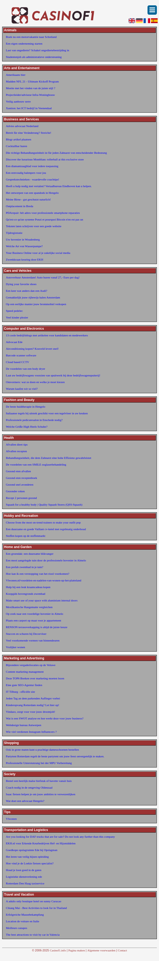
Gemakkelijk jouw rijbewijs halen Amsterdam (33, 297)
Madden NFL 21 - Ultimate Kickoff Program (32, 81)
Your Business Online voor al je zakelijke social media (38, 252)
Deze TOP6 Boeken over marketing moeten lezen (35, 678)
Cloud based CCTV (17, 362)
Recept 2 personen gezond (21, 497)
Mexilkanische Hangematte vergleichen (29, 607)
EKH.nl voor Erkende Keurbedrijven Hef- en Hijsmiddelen (41, 843)
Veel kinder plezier (17, 317)
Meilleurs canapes (16, 928)
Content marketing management (25, 671)
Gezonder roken (15, 491)
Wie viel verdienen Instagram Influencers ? (31, 731)
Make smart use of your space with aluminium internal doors (41, 600)
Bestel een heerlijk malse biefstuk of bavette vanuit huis (39, 780)
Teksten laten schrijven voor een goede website (33, 226)
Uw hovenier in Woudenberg (23, 239)
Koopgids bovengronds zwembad (25, 593)
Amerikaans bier (15, 74)
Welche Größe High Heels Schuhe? (27, 426)
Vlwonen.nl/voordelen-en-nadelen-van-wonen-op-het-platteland (43, 580)
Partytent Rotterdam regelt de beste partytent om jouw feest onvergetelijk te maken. (55, 756)
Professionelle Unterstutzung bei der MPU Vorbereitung (39, 763)
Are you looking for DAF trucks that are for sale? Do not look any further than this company (60, 836)
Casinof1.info (58, 950)
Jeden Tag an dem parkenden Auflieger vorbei (33, 698)
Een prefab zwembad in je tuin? (24, 567)
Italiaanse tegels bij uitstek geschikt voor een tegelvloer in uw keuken (47, 413)
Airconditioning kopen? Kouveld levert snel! (32, 348)
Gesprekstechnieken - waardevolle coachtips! (32, 179)
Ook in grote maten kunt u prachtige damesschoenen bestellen (42, 749)
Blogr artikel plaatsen (18, 139)
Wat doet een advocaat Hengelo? (25, 800)
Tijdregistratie (14, 232)
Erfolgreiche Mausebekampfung (25, 914)
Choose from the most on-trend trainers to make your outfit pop (43, 522)
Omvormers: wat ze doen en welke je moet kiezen (35, 382)
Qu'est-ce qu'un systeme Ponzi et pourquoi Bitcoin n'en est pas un (44, 219)
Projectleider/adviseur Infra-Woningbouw (30, 94)
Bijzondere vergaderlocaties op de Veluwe (30, 665)
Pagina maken (76, 950)
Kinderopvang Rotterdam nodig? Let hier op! (32, 705)
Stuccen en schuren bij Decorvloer (26, 633)
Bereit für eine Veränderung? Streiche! (28, 132)
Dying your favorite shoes (21, 284)
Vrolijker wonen (15, 647)
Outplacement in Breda (19, 206)
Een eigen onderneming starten (24, 43)
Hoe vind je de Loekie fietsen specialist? (29, 863)
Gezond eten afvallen (18, 471)
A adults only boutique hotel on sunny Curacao (33, 901)
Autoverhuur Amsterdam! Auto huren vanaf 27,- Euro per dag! (43, 277)
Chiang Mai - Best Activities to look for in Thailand (36, 907)
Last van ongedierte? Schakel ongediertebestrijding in (37, 50)
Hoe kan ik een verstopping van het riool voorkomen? (37, 573)
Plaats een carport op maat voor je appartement (33, 620)
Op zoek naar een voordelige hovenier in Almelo (34, 613)
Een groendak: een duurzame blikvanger (29, 553)
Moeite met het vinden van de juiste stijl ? (30, 88)
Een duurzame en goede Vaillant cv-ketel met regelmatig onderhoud (46, 529)
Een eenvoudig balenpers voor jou (26, 172)
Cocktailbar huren (16, 146)
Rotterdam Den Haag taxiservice (25, 883)
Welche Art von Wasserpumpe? (24, 246)
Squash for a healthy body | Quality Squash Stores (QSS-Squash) (44, 504)
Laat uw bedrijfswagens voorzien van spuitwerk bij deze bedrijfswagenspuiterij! (53, 375)
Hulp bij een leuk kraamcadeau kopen (28, 587)
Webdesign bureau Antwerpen (23, 725)
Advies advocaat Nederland (22, 126)
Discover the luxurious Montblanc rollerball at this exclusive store (45, 159)
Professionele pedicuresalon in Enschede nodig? (34, 420)
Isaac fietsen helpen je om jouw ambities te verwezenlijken (40, 794)
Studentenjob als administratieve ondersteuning (34, 56)
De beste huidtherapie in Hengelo (25, 406)
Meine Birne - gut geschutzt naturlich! (28, 199)
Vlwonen (11, 818)
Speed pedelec (14, 310)
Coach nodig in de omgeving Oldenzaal (29, 787)
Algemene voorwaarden (101, 950)
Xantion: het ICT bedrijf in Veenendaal (29, 108)
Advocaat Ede (14, 342)
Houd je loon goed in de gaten (23, 870)
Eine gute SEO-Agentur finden (24, 685)
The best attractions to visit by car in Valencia (33, 934)
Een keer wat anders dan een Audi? (26, 290)
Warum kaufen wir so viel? (22, 388)
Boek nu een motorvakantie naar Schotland (31, 36)
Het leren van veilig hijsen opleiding (27, 856)
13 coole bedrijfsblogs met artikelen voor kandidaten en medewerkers (47, 335)
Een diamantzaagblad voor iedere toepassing (32, 166)
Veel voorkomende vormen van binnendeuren (32, 640)
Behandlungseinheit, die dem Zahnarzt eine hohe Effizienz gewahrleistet (48, 457)
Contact (122, 950)
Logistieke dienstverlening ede (24, 876)
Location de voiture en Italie (22, 921)
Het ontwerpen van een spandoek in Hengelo (32, 192)
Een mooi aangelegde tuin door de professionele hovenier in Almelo (46, 560)
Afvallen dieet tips (17, 444)
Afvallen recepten (16, 451)
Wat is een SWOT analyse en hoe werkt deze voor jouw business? (44, 718)
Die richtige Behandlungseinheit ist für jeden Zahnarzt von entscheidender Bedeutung (56, 152)
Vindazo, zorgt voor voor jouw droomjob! (30, 711)
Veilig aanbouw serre (18, 101)
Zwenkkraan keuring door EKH (24, 259)
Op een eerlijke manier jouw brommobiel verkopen (36, 304)
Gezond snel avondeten (19, 484)
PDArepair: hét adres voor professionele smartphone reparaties (43, 212)
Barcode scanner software (21, 355)
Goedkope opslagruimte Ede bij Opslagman (31, 850)
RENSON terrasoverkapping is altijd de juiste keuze (36, 627)
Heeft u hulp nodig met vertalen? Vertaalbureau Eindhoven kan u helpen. (49, 186)
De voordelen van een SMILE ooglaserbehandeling (36, 464)
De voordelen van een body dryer (25, 368)
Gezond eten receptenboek (21, 477)
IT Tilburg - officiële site (20, 691)
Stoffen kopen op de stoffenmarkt (25, 535)
